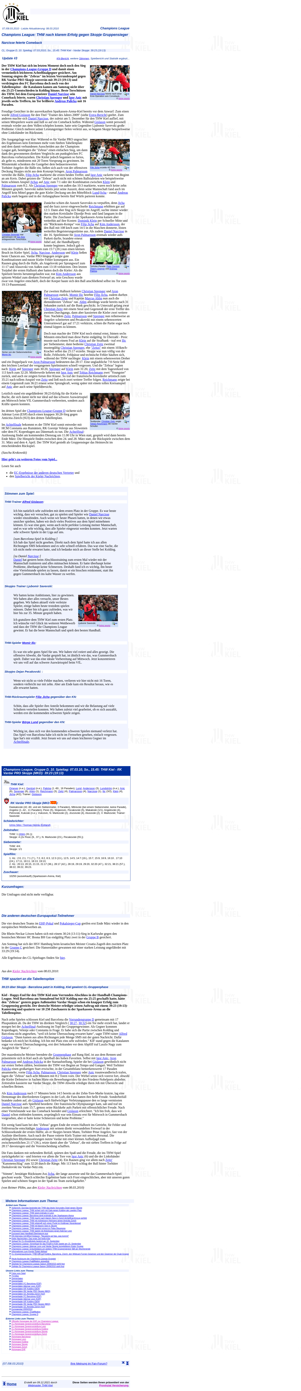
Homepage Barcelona (21, 1337)
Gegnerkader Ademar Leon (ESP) (26, 1299)
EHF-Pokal (46, 923)
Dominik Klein (87, 220)
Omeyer (13, 788)
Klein (106, 182)
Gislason (100, 122)
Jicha (103, 192)
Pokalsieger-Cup (70, 923)
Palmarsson (9, 185)
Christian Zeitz (58, 298)
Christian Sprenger (49, 97)
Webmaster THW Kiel (40, 1385)
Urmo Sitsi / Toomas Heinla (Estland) (30, 825)
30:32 (82, 1023)
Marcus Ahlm (93, 298)
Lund (95, 192)
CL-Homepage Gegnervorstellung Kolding (29, 1329)
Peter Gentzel (113, 266)
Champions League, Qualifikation (26, 1312)
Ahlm (82, 302)
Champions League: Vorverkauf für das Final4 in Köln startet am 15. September (46, 1244)
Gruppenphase (62, 1054)
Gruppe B (92, 937)
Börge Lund (30, 722)
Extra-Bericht (97, 115)
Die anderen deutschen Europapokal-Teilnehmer (38, 915)
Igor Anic (75, 97)
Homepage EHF (18, 1349)
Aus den (7, 971)
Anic (46, 182)
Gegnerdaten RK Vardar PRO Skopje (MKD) (30, 1291)
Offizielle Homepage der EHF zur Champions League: (35, 1321)
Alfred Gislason (20, 115)
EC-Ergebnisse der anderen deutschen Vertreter (44, 472)
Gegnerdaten (17, 1278)
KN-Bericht (63, 58)
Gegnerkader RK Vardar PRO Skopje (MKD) (30, 1304)
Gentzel (30, 788)
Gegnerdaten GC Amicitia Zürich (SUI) (28, 1294)
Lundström (106, 788)
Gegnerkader (17, 1281)
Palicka (47, 788)
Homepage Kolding (19, 1342)
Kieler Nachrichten (24, 971)
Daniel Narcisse (97, 94)
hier (62, 957)
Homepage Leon (18, 1339)
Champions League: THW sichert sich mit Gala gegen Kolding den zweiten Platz (46, 1210)
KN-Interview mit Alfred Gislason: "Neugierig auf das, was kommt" (40, 1236)
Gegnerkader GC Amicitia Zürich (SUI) (28, 1307)
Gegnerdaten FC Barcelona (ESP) (26, 1284)
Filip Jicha (94, 167)
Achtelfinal (76, 431)
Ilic (124, 340)
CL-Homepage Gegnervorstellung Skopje (29, 1331)
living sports (124, 98)
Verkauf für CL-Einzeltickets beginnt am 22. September (35, 1241)
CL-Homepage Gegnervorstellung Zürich (29, 1334)
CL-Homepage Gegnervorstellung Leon (28, 1326)
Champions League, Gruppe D (24, 1314)
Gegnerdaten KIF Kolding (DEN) (25, 1289)
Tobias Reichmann (91, 372)
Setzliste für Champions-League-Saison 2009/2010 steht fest (38, 1264)
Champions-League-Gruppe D (30, 69)
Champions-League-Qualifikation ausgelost (30, 1261)
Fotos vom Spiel (18, 1273)
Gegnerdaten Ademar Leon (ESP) (26, 1286)
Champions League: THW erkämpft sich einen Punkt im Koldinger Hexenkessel (46, 1223)
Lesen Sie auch (11, 466)
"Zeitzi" (96, 347)
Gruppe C (16, 947)
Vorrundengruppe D (81, 1019)
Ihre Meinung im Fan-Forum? (89, 1363)
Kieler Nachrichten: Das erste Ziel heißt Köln (30, 1239)
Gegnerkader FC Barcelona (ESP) (26, 1296)
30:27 (73, 1023)
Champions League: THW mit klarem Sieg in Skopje (34, 1226)
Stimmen (84, 58)
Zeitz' (108, 1160)
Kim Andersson (109, 224)
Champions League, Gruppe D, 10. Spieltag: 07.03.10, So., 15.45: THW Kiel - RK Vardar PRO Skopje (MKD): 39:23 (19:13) (62, 771)
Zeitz (67, 316)
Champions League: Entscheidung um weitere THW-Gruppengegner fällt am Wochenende (51, 1249)
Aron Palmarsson (77, 171)
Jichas (34, 182)
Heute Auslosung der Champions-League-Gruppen (33, 1259)
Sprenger (99, 316)
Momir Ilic (6, 354)
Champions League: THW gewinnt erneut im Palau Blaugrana (38, 1228)
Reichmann (96, 206)
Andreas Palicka (66, 101)
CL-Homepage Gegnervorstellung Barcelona (30, 1324)
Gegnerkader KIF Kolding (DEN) (25, 1301)
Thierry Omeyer (97, 268)
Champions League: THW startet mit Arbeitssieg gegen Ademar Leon (41, 1231)
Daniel (17, 559)
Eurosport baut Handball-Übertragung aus (29, 1233)
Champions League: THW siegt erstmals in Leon (32, 1213)
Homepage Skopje (19, 1344)
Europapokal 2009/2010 (21, 1309)
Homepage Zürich (19, 1347)
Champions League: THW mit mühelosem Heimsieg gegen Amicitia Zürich (43, 1221)
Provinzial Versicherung (113, 1385)
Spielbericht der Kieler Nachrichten (37, 476)
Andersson (58, 252)
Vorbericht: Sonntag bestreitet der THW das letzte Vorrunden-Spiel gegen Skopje (46, 1208)
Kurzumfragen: (13, 886)
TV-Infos (15, 1276)
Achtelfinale (13, 424)
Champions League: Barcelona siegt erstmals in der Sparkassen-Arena (42, 1215)
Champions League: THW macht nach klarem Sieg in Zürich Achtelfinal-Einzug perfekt (49, 1218)
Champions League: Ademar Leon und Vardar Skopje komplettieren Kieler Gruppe (47, 1246)
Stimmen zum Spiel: (20, 493)
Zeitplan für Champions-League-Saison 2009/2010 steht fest (37, 1266)
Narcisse (44, 252)
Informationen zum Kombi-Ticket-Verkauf (29, 1251)
